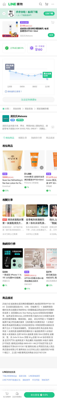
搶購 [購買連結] (51, 35)
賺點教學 (26, 380)
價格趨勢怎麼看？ (14, 91)
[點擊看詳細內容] (12, 160)
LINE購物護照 (34, 376)
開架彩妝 (29, 109)
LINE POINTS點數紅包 (11, 380)
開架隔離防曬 (43, 109)
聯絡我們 (45, 380)
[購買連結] (39, 395)
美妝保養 (17, 109)
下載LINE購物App (9, 376)
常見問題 (36, 380)
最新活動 (22, 376)
